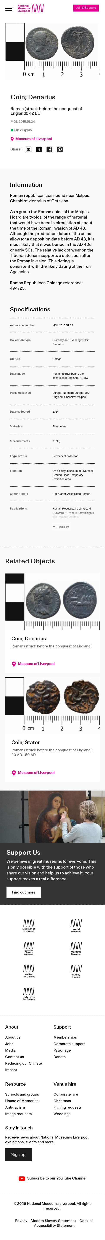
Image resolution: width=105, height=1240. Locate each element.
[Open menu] (8, 8)
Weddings (62, 1114)
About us (13, 1037)
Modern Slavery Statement (53, 1221)
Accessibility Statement (54, 1226)
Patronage (62, 1050)
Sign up (18, 1155)
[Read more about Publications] (74, 518)
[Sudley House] (76, 971)
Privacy (21, 1221)
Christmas (62, 1101)
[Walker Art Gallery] (28, 971)
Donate (59, 1057)
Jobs (9, 1044)
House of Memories (22, 1101)
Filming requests (67, 1107)
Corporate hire (65, 1094)
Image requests (18, 1114)
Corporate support (69, 1044)
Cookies (86, 1221)
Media (10, 1050)
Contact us (14, 1057)
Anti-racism (15, 1107)
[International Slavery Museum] (28, 948)
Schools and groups (22, 1094)
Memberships (65, 1037)
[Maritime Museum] (76, 948)
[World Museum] (76, 926)
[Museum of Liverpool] (28, 926)
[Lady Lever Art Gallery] (28, 994)
